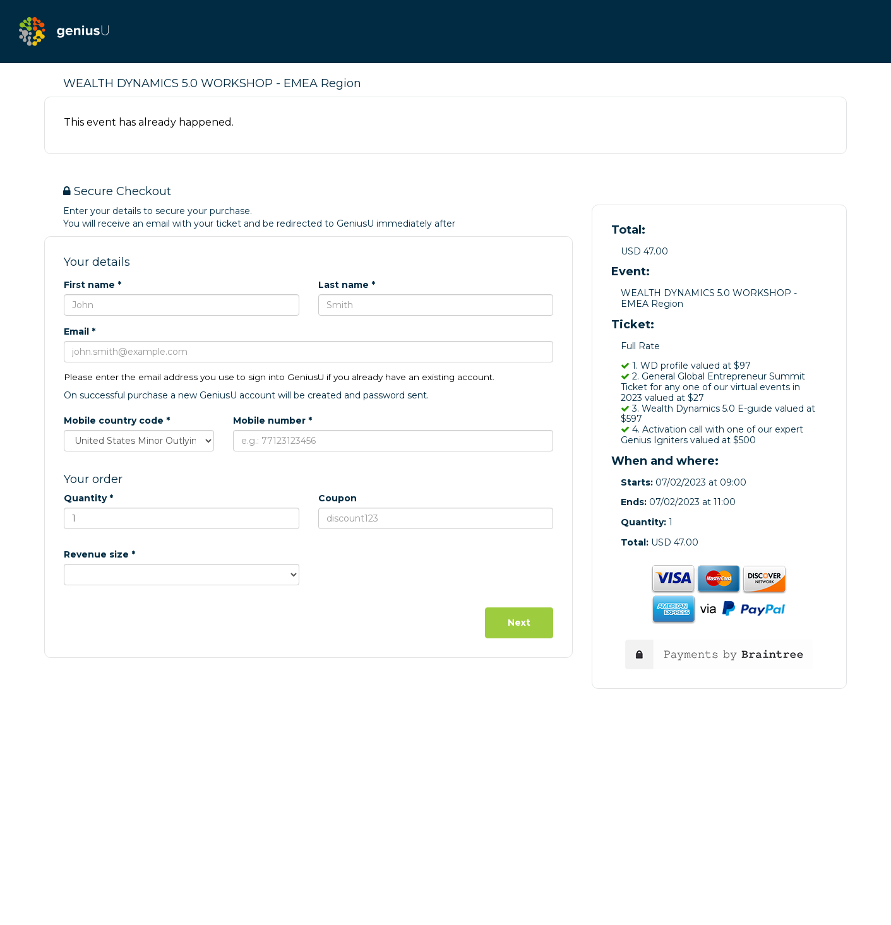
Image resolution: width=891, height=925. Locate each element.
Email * (79, 331)
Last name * (346, 284)
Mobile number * (272, 420)
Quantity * (88, 498)
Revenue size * (99, 554)
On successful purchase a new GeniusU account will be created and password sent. (246, 395)
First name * (92, 284)
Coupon (337, 498)
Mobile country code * (117, 420)
